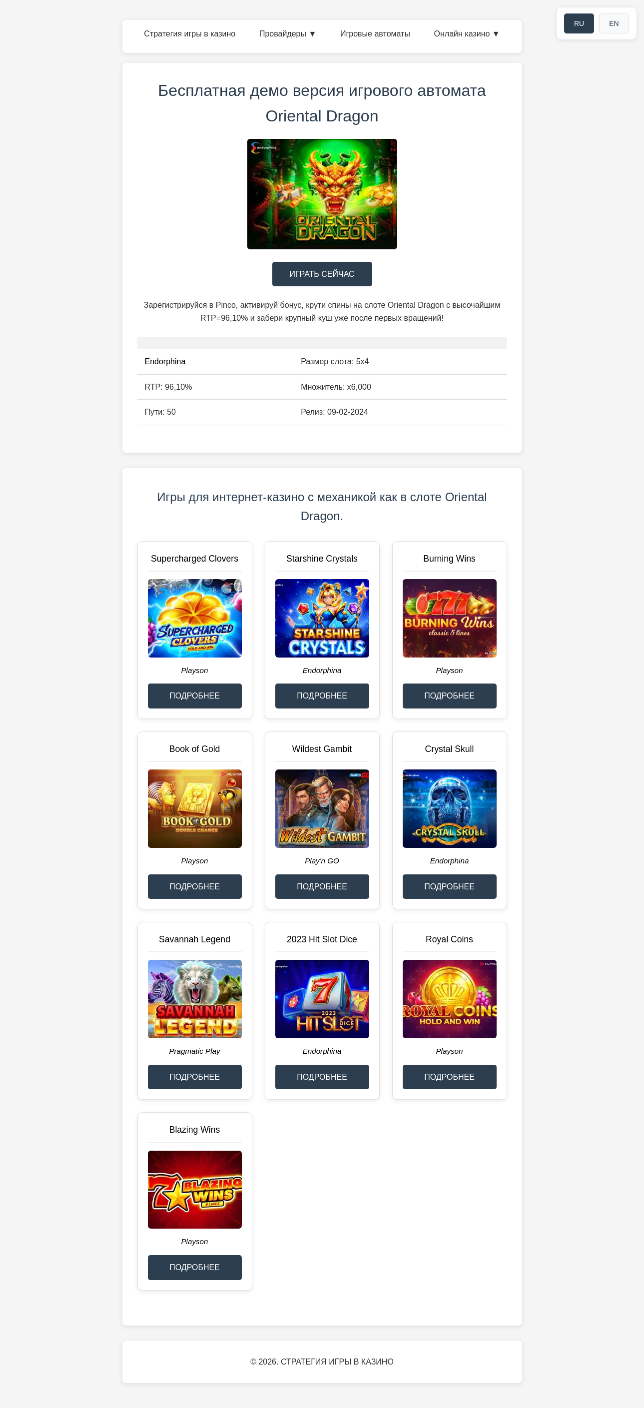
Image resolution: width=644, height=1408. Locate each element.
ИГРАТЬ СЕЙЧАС (321, 274)
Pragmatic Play (194, 1051)
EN (614, 23)
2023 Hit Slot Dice (322, 939)
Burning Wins (449, 559)
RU (579, 23)
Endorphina (165, 361)
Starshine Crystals (322, 559)
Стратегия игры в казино (189, 33)
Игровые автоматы (375, 33)
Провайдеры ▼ (287, 33)
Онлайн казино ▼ (467, 33)
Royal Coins (449, 939)
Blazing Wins (194, 1130)
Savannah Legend (194, 939)
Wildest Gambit (322, 749)
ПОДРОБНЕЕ (194, 696)
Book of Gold (194, 749)
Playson (194, 670)
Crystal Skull (449, 749)
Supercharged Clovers (194, 559)
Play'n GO (322, 860)
